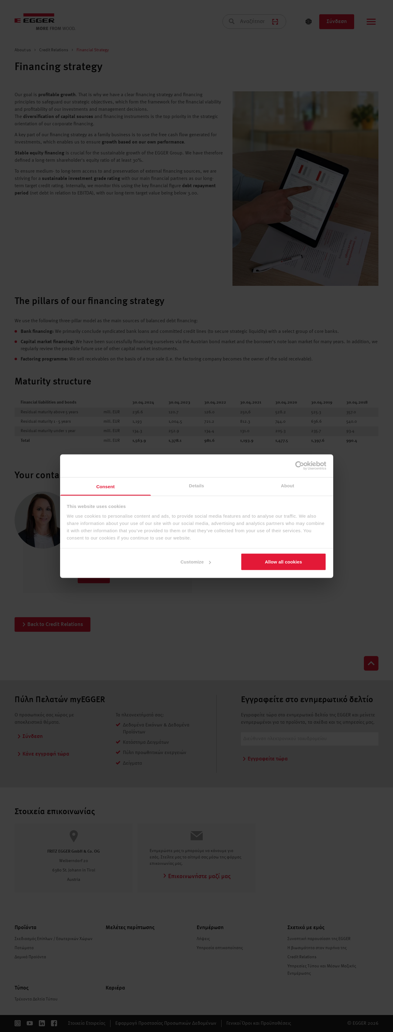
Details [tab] (196, 485)
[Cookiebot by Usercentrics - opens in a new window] (299, 465)
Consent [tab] (105, 486)
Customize (196, 561)
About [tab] (287, 485)
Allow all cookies (283, 561)
